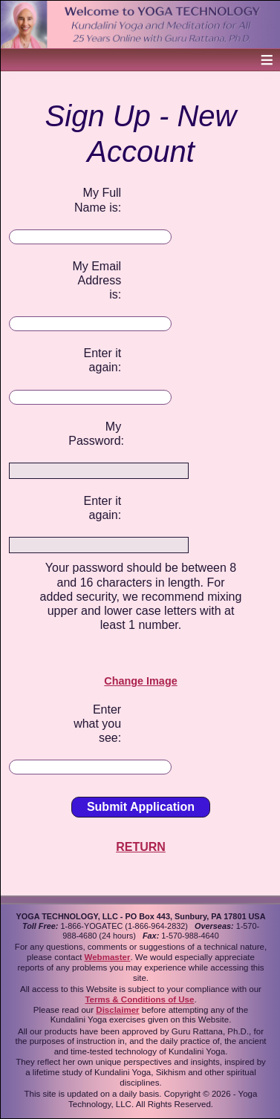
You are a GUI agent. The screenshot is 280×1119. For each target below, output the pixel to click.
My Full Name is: (97, 199)
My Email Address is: (96, 280)
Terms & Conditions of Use (139, 999)
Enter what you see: (97, 723)
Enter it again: (102, 360)
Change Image (140, 681)
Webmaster (108, 957)
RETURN (141, 847)
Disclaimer (117, 1009)
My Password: (94, 433)
